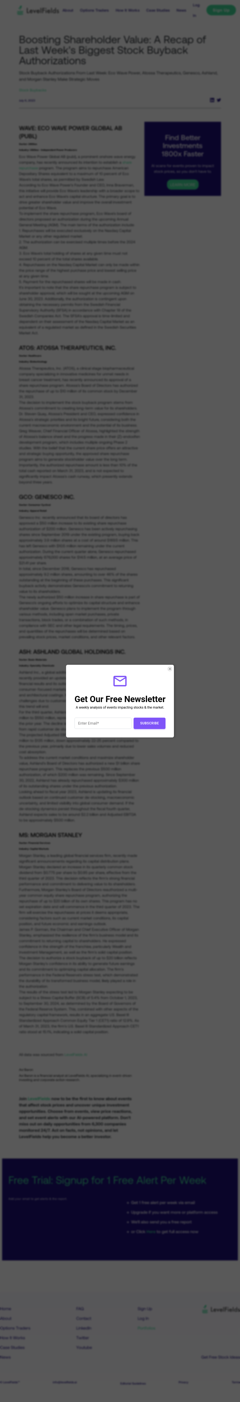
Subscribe (149, 723)
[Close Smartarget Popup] (169, 669)
